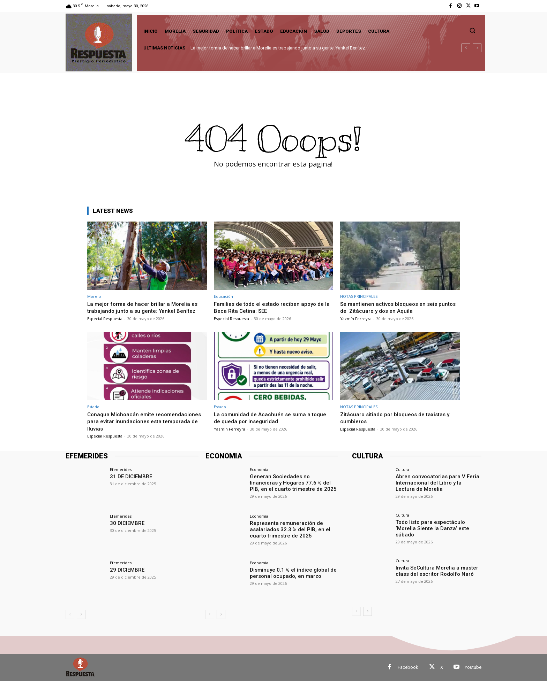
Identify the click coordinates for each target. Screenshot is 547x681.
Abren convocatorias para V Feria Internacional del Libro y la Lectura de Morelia (438, 482)
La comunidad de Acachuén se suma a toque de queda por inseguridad (273, 418)
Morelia (94, 296)
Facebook (408, 667)
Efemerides (121, 469)
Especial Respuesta (104, 318)
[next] (477, 48)
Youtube (473, 667)
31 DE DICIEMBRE (129, 476)
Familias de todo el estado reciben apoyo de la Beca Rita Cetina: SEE (273, 307)
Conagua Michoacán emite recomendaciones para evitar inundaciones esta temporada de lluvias (144, 421)
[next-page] (81, 614)
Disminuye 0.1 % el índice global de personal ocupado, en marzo (290, 572)
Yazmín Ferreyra (356, 318)
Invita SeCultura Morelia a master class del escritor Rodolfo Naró (433, 570)
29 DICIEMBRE (126, 569)
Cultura (402, 469)
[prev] (466, 48)
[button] (472, 30)
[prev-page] (70, 614)
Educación (223, 296)
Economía (259, 469)
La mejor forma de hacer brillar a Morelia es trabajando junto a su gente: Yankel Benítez (277, 48)
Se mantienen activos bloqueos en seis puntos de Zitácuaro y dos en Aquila (392, 307)
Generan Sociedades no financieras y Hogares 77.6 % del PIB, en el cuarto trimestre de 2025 (293, 482)
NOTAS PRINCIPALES (358, 296)
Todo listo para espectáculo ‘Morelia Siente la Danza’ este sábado (438, 525)
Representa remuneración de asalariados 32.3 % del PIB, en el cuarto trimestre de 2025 (286, 528)
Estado (93, 407)
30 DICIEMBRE (126, 523)
